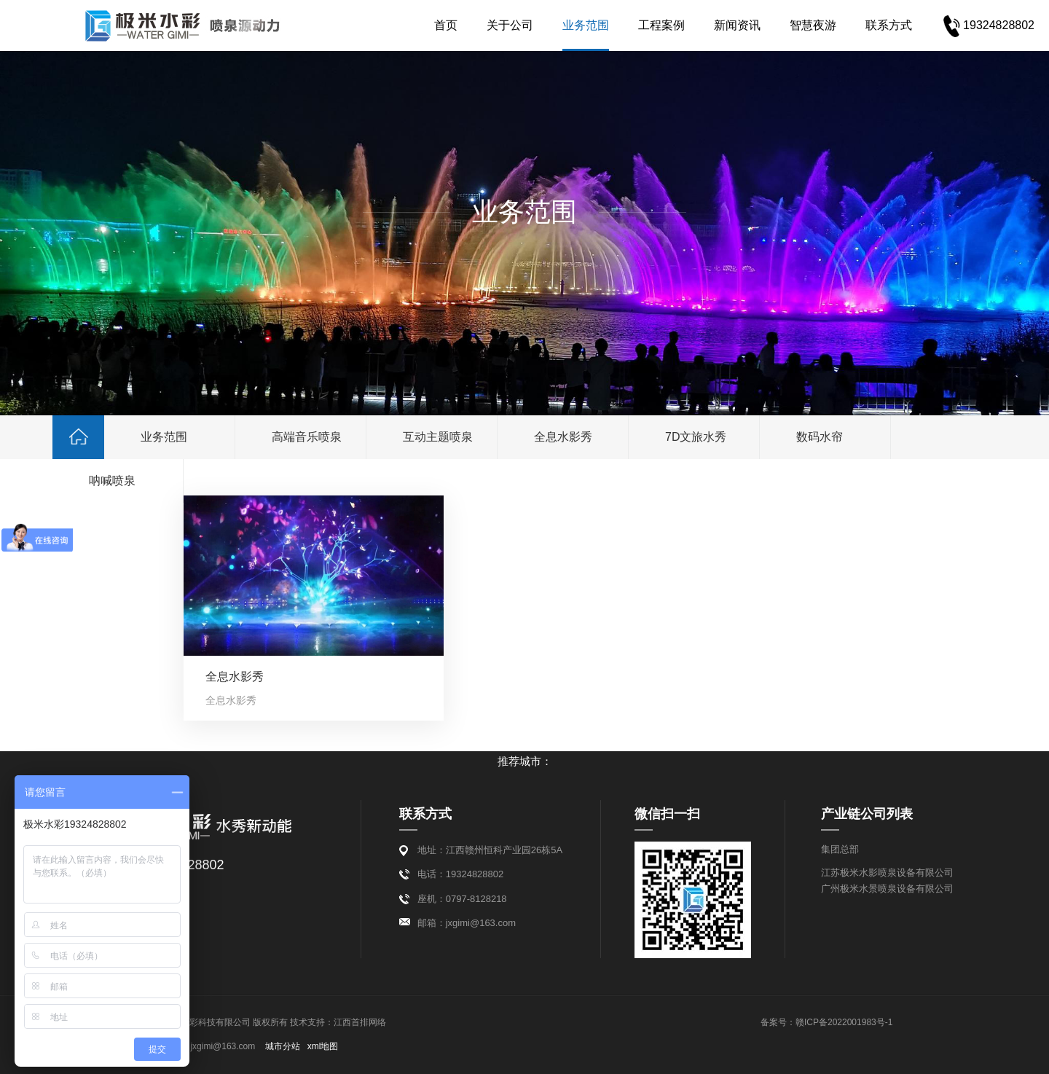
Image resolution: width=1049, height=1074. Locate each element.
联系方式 (861, 25)
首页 (419, 25)
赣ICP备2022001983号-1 (843, 1022)
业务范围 (558, 25)
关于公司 (483, 25)
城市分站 (282, 1046)
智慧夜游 (786, 25)
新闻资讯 (710, 25)
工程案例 (634, 25)
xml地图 (323, 1046)
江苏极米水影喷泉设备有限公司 (887, 872)
